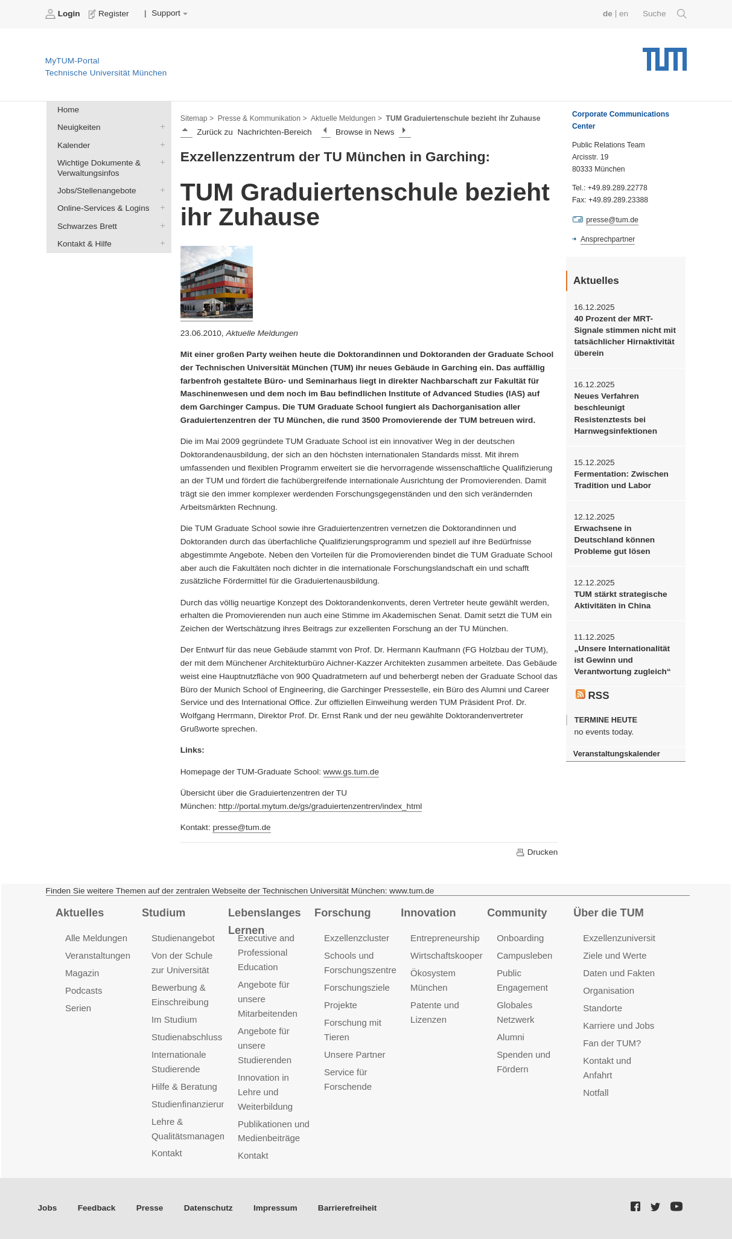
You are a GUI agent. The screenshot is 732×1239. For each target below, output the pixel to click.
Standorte (602, 1008)
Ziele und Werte (614, 955)
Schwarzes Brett (160, 225)
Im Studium (174, 1019)
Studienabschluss (186, 1037)
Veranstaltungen (97, 955)
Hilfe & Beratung (184, 1086)
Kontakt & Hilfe (160, 243)
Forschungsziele (357, 987)
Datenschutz (208, 1207)
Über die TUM (608, 913)
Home (68, 109)
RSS (592, 695)
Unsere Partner (354, 1054)
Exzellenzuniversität (623, 938)
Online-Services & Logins (160, 208)
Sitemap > (197, 118)
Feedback (97, 1207)
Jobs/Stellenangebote (160, 190)
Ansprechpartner (608, 239)
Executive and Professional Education (266, 952)
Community (517, 913)
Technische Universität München (665, 55)
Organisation (608, 990)
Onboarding (520, 938)
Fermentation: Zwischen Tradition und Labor (621, 479)
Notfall (595, 1092)
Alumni (510, 1037)
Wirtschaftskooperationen (461, 955)
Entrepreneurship (445, 938)
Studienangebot (183, 938)
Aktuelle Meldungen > (346, 118)
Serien (78, 1008)
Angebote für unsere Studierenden (264, 1045)
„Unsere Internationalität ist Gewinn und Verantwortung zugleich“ (622, 660)
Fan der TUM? (612, 1043)
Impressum (275, 1207)
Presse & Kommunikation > (262, 118)
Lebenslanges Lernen (264, 921)
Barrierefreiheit (347, 1207)
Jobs (47, 1207)
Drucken (536, 852)
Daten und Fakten (619, 973)
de (608, 13)
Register (110, 14)
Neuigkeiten (160, 127)
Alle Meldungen (96, 938)
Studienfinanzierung (191, 1104)
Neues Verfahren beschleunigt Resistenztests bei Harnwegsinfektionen (615, 413)
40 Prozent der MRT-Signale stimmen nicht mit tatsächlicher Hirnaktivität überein (624, 336)
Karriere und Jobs (618, 1025)
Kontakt (166, 1153)
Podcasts (84, 990)
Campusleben (524, 955)
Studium (163, 913)
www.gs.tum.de (351, 771)
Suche (665, 14)
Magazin (82, 973)
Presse (150, 1207)
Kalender (160, 144)
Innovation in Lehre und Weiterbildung (265, 1092)
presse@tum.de (241, 827)
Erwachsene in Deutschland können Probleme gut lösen (614, 540)
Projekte (340, 1005)
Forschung (342, 913)
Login (64, 14)
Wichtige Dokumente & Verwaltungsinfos (160, 162)
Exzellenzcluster (356, 938)
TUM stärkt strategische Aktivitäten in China (620, 600)
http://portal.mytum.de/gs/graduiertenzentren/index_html (320, 806)
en (623, 13)
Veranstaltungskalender (616, 753)
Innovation (428, 913)
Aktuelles (80, 913)
